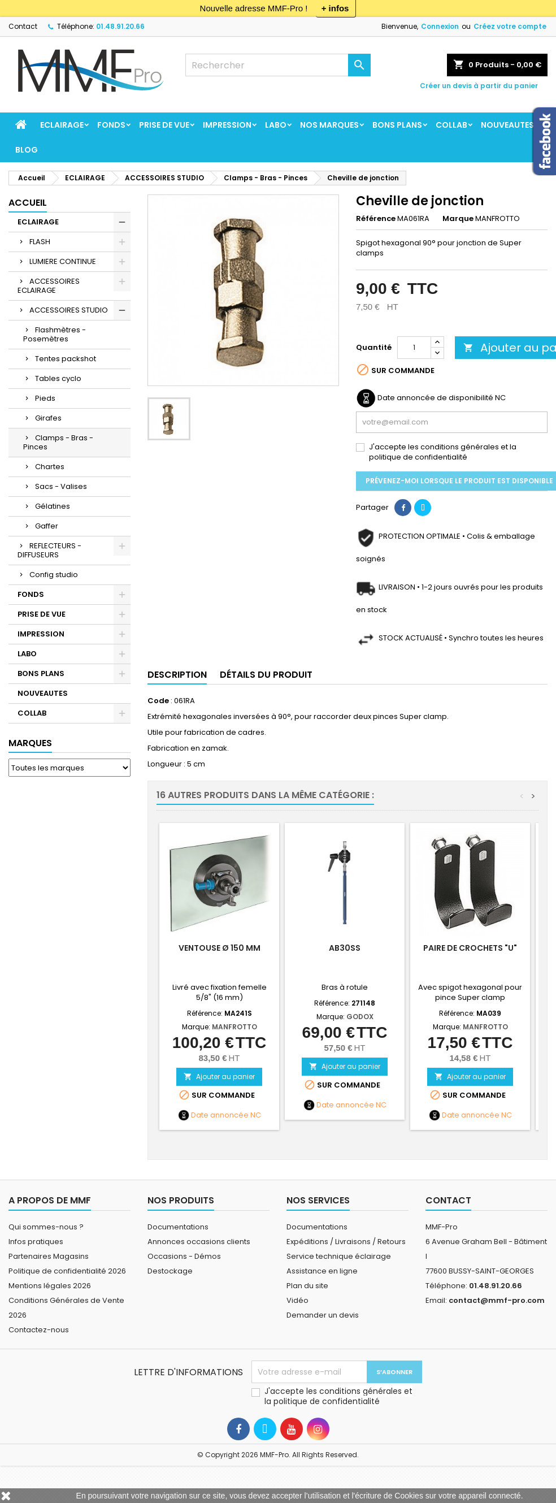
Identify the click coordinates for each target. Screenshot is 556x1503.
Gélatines (52, 506)
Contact (22, 26)
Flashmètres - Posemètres (54, 334)
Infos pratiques (35, 1241)
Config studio (53, 574)
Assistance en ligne (322, 1271)
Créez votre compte (510, 26)
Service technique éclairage (338, 1256)
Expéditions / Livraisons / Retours (346, 1241)
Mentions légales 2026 (49, 1285)
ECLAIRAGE (62, 125)
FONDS (111, 125)
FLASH (39, 241)
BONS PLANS (397, 125)
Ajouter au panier (219, 1076)
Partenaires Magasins (48, 1256)
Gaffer (46, 526)
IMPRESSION (227, 125)
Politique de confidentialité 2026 (67, 1271)
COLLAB (451, 125)
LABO (275, 125)
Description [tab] (177, 674)
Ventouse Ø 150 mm (219, 948)
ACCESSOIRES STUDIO (68, 310)
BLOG (26, 149)
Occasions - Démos (184, 1256)
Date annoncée (220, 1115)
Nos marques (329, 125)
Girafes (48, 418)
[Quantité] (414, 347)
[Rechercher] (278, 65)
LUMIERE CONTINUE (62, 261)
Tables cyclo (58, 378)
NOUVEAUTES (507, 125)
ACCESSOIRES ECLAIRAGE (49, 286)
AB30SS (344, 948)
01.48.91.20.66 (120, 26)
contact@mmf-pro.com (497, 1300)
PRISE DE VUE (164, 125)
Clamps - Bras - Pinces (58, 442)
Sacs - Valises (61, 486)
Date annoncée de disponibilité (435, 398)
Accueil (27, 202)
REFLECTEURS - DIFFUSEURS (49, 550)
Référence (376, 219)
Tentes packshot (65, 358)
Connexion (440, 26)
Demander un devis (322, 1315)
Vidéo (297, 1300)
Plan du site (307, 1285)
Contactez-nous (38, 1329)
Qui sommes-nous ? (46, 1227)
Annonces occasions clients (198, 1241)
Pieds (45, 398)
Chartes (49, 466)
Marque (458, 219)
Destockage (170, 1271)
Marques (30, 743)
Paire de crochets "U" (470, 948)
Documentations (177, 1227)
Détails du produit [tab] (266, 674)
